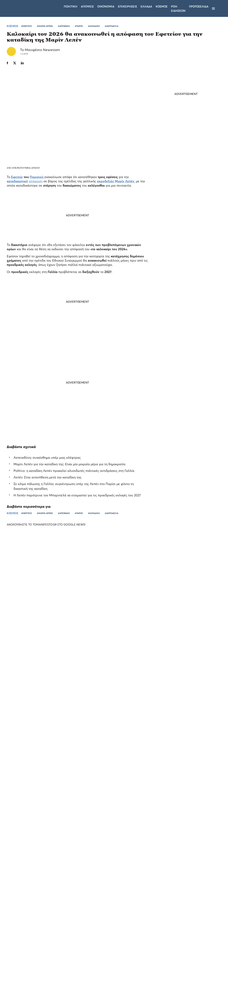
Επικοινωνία (135, 939)
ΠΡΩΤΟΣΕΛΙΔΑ (198, 6)
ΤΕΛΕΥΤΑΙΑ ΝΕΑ (173, 231)
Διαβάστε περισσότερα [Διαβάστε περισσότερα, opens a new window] (35, 926)
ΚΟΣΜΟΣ (12, 26)
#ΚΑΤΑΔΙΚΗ (94, 26)
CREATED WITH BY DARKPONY (196, 972)
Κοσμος (161, 6)
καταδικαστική (17, 181)
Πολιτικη (70, 6)
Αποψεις (87, 6)
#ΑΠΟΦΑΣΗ (64, 26)
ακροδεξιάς (105, 181)
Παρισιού (36, 177)
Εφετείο (17, 177)
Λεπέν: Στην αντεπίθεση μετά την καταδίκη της (47, 477)
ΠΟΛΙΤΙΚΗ (175, 258)
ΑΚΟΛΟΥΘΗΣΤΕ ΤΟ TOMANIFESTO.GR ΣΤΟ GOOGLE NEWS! (49, 524)
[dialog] (30, 937)
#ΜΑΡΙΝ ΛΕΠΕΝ (45, 26)
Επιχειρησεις (127, 6)
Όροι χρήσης (93, 939)
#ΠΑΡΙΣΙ (79, 26)
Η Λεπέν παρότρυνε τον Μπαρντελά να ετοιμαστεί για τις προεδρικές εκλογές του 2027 (77, 495)
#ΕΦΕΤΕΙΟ (26, 26)
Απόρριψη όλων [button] (42, 969)
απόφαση (36, 181)
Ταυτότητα (114, 939)
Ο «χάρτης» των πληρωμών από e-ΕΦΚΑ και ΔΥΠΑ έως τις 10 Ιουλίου (184, 318)
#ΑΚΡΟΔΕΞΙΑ (111, 26)
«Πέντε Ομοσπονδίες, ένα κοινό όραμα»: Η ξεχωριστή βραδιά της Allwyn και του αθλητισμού (140, 636)
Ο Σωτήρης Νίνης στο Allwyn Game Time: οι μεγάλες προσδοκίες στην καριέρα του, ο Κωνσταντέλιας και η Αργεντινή (26, 621)
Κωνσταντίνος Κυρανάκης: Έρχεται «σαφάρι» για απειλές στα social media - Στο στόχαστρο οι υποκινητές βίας (183, 247)
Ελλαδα (146, 6)
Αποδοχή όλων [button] (18, 969)
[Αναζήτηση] (219, 8)
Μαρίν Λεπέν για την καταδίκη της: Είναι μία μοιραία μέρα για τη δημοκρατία (69, 464)
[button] (30, 977)
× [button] (53, 896)
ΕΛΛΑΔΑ (174, 327)
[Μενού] (213, 8)
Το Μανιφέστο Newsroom (40, 50)
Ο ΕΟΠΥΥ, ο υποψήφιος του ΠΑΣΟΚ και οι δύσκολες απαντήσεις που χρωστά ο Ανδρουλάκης (181, 271)
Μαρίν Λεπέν (124, 181)
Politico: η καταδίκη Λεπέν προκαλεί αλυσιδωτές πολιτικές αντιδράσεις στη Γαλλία (74, 471)
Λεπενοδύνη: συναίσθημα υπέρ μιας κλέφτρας (47, 458)
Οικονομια (105, 6)
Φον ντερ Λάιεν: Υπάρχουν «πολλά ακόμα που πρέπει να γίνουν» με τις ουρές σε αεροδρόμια (183, 296)
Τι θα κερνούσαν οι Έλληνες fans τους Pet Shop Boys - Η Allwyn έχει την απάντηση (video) (192, 638)
